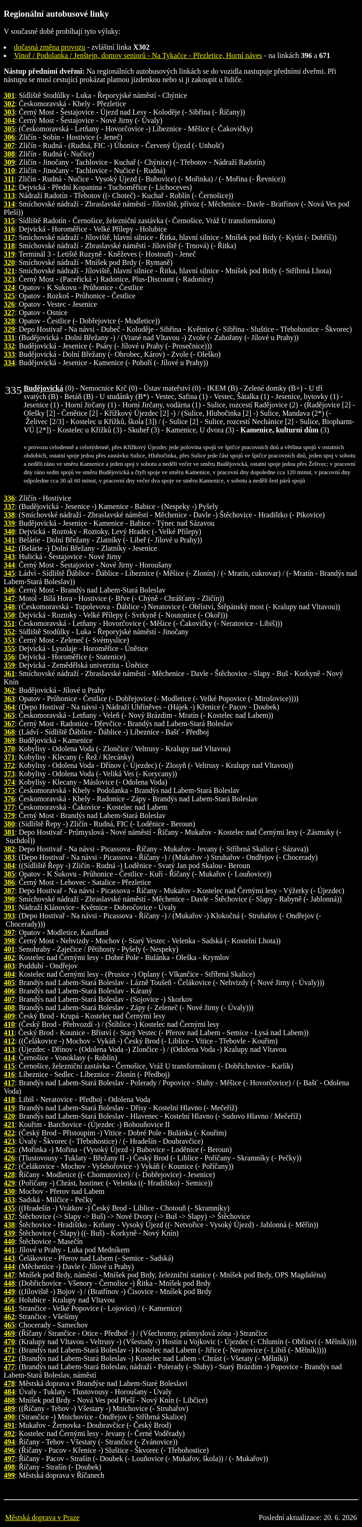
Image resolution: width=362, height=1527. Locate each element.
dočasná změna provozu (49, 47)
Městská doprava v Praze (42, 1517)
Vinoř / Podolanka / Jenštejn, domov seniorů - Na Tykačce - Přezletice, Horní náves (138, 55)
